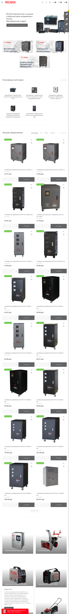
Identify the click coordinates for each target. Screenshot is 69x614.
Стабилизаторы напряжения (15, 550)
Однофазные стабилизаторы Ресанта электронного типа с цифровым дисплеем (34, 96)
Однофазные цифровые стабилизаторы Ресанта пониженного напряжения (13, 115)
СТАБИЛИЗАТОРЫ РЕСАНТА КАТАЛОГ (17, 25)
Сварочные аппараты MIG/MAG (16, 584)
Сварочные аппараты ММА (47, 584)
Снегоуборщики (44, 550)
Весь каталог (63, 80)
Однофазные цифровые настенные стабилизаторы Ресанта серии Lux (55, 96)
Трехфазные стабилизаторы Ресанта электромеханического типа (34, 115)
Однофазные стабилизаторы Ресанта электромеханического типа (13, 96)
